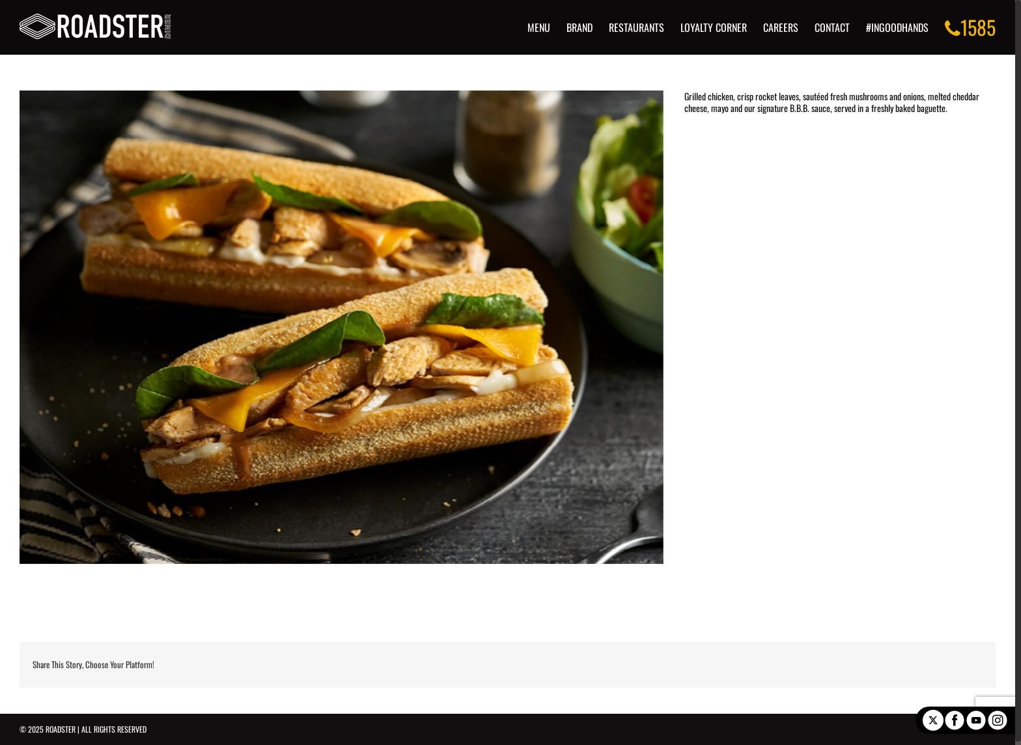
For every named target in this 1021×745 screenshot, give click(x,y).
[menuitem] (552, 27)
